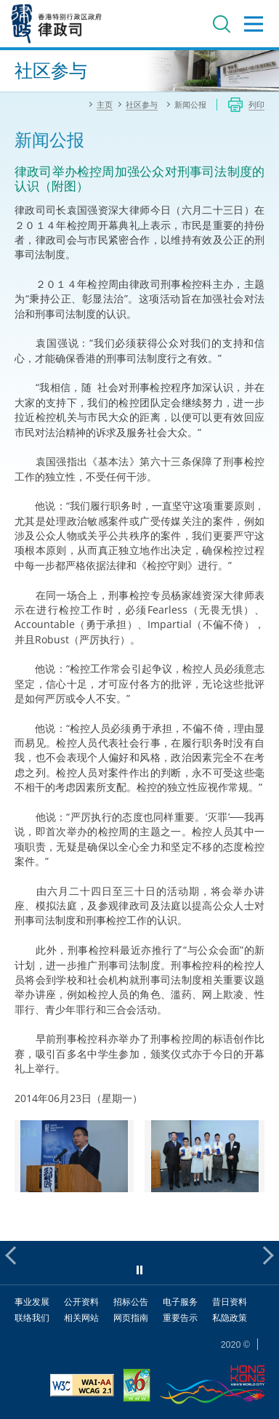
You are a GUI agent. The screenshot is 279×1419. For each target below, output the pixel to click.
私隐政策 (229, 1317)
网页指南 (130, 1317)
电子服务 (180, 1301)
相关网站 (81, 1317)
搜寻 (221, 24)
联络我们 (32, 1317)
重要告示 (180, 1317)
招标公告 (130, 1301)
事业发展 (32, 1301)
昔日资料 (229, 1301)
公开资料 (81, 1301)
